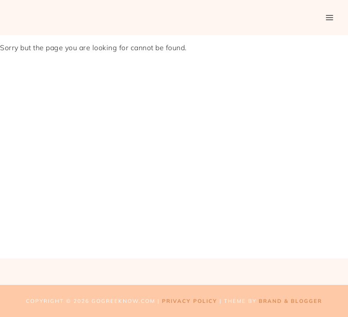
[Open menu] (329, 17)
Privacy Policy (189, 301)
